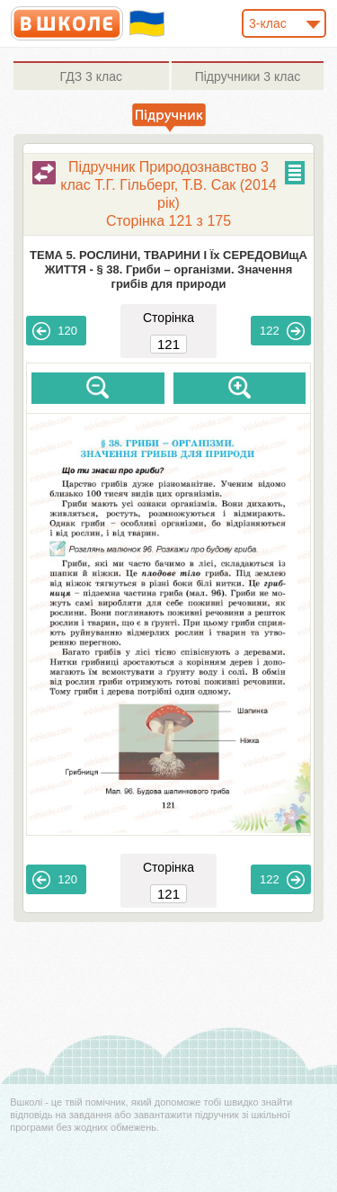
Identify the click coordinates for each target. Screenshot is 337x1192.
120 (54, 331)
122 (282, 331)
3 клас (91, 76)
